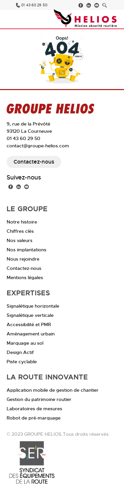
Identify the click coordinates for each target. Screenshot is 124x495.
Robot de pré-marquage (34, 418)
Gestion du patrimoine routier (39, 399)
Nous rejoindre (23, 259)
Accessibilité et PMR (29, 324)
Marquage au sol (25, 343)
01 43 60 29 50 (34, 5)
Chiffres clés (20, 231)
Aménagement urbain (31, 334)
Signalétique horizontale (33, 306)
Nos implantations (26, 250)
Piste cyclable (22, 362)
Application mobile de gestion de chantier (53, 390)
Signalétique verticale (30, 315)
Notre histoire (22, 222)
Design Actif (20, 352)
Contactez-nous (34, 161)
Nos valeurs (19, 240)
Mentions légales (25, 277)
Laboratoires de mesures (34, 409)
